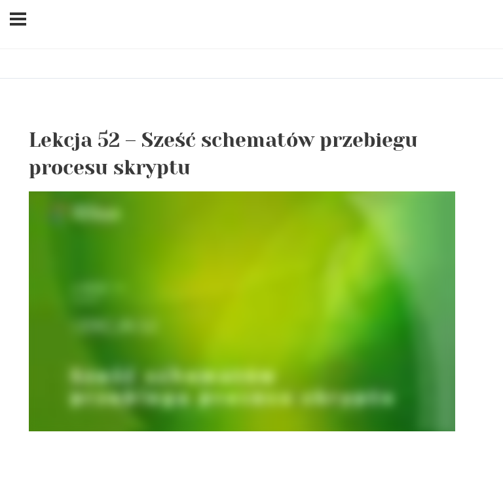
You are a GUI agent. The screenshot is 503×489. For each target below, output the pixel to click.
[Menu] (18, 19)
